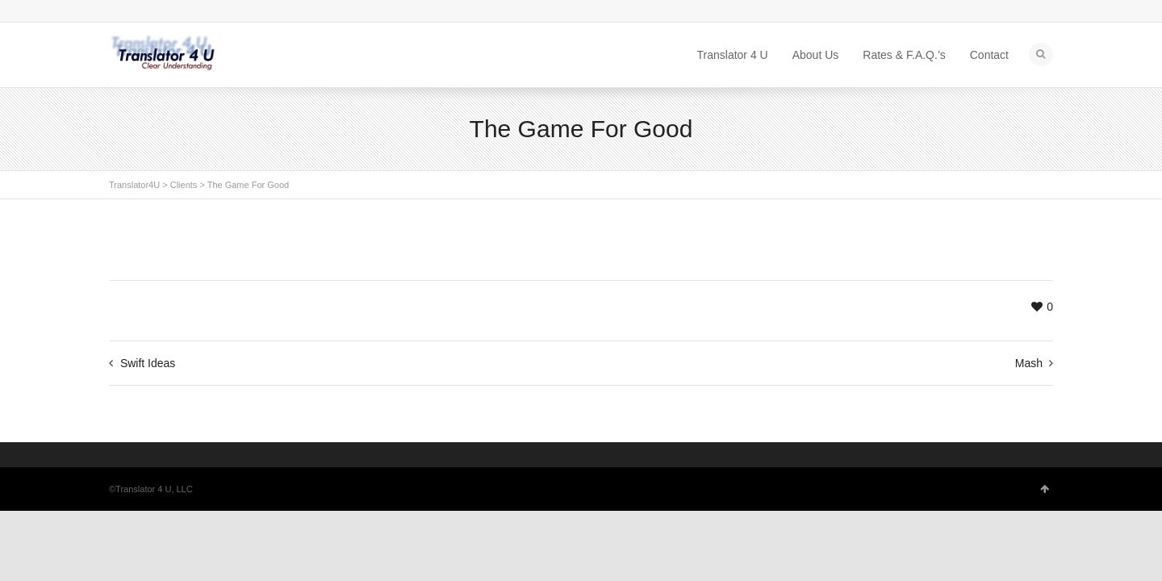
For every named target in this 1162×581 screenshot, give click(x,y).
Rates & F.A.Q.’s (904, 54)
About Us (815, 54)
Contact (989, 54)
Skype (118, 12)
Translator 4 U (732, 54)
